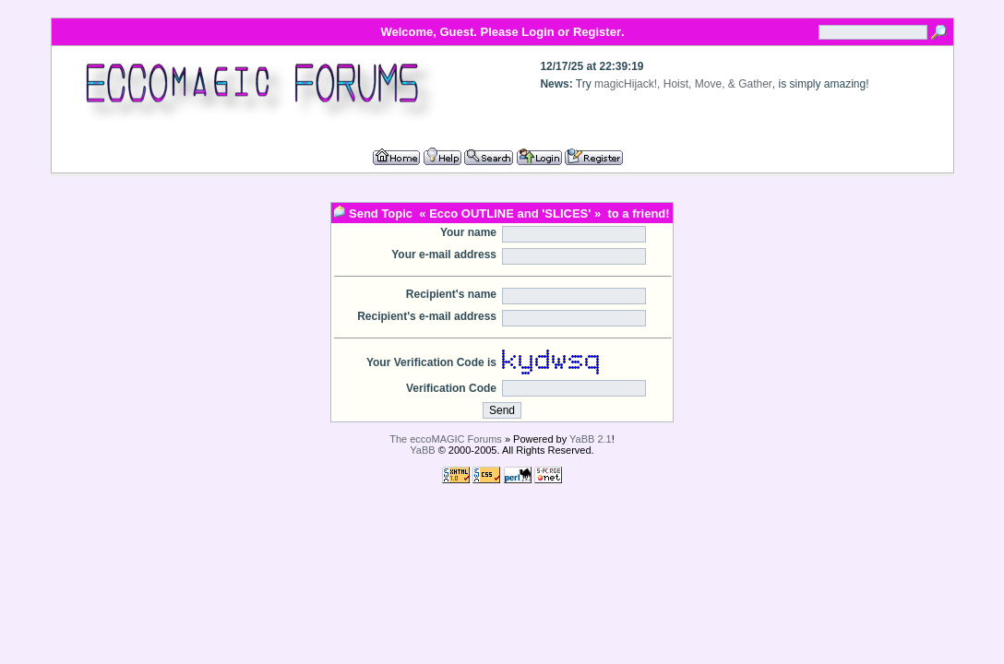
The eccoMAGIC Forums (445, 439)
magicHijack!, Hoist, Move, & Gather (683, 83)
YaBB (422, 450)
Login (537, 32)
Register (597, 32)
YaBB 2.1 (590, 439)
